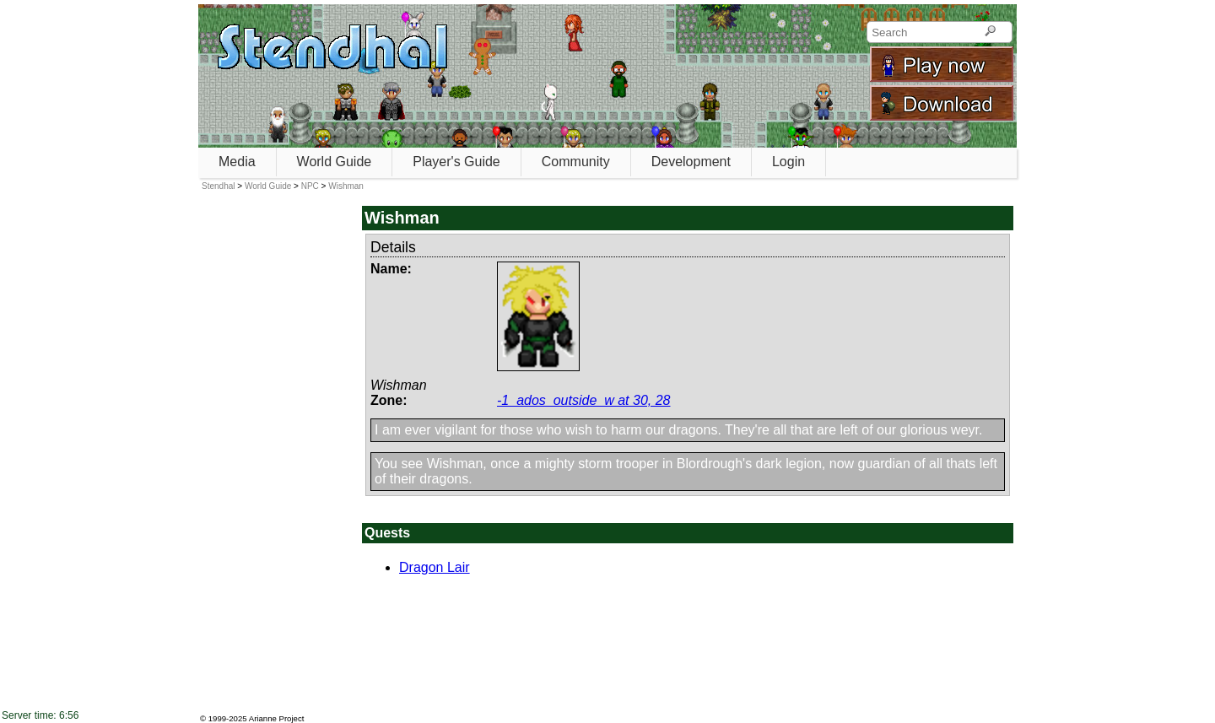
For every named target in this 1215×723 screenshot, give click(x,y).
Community (576, 161)
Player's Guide (456, 161)
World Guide (334, 161)
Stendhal (218, 186)
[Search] (990, 32)
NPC (310, 186)
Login (788, 161)
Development (691, 161)
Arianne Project (277, 718)
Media (237, 161)
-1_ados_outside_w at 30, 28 (583, 400)
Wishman (346, 186)
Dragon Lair (434, 567)
